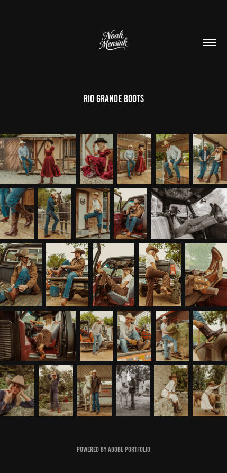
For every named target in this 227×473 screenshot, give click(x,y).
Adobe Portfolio (129, 449)
